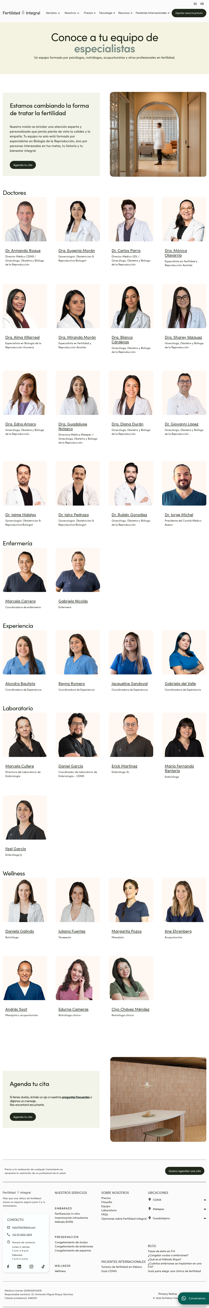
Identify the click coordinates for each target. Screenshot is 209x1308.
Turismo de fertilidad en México (121, 1266)
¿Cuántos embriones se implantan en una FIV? (175, 1265)
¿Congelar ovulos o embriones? (168, 1255)
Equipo (105, 1206)
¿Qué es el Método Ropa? (164, 1259)
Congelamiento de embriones (74, 1246)
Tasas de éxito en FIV (161, 1251)
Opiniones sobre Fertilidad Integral (124, 1218)
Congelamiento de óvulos (71, 1242)
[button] (52, 13)
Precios (106, 1198)
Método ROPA (64, 1221)
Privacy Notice (167, 1293)
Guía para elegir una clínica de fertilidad (174, 1271)
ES (195, 3)
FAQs (104, 1214)
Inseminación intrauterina (71, 1217)
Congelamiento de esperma (73, 1250)
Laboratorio (109, 1210)
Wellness (60, 1271)
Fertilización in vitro (67, 1213)
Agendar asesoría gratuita (189, 13)
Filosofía (106, 1202)
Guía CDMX (109, 1271)
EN (202, 3)
